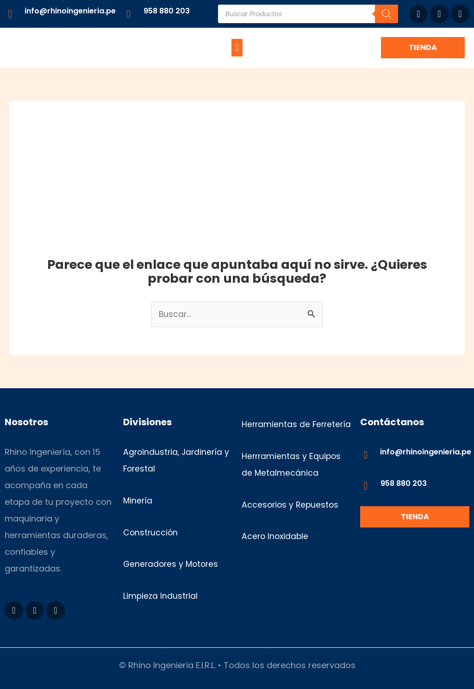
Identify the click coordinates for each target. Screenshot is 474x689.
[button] (236, 47)
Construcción (151, 532)
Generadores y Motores (172, 564)
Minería (138, 501)
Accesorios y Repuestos (291, 521)
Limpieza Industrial (161, 596)
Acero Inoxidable (276, 553)
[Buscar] (386, 14)
